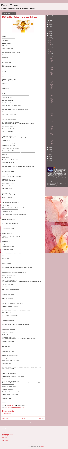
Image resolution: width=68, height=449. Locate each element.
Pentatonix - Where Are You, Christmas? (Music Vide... (51, 90)
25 (49, 158)
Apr (50, 44)
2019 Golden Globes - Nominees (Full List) (51, 103)
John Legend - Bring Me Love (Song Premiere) (51, 77)
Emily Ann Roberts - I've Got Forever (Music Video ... (51, 64)
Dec (51, 56)
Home (23, 418)
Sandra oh (22, 407)
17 (49, 35)
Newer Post (5, 418)
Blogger (42, 446)
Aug (51, 51)
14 (49, 29)
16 (49, 33)
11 (49, 24)
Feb (51, 40)
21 (49, 151)
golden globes (15, 407)
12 (49, 26)
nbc (19, 407)
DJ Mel (3, 432)
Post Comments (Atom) (26, 422)
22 (49, 152)
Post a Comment (7, 413)
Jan (51, 38)
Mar (51, 42)
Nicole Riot (4, 437)
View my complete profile (52, 185)
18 (49, 37)
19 (49, 147)
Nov (51, 55)
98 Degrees (4, 431)
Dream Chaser (10, 5)
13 (49, 28)
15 (49, 31)
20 (49, 149)
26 (49, 160)
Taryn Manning (5, 440)
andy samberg (8, 407)
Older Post (41, 418)
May (51, 46)
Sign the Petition (5, 438)
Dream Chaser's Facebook (7, 434)
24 (49, 156)
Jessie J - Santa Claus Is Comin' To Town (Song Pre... (51, 115)
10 (49, 22)
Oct (50, 53)
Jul (50, 49)
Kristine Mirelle (5, 435)
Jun (51, 47)
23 (49, 154)
